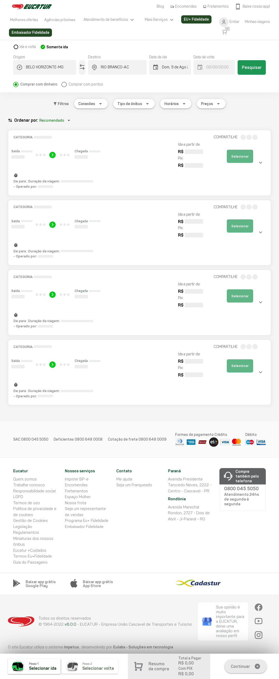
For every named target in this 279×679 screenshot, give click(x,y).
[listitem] (24, 19)
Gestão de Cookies (30, 520)
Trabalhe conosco (29, 485)
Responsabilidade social (34, 491)
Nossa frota (75, 503)
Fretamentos (76, 491)
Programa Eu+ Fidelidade (86, 520)
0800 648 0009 (152, 439)
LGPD (18, 496)
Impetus (72, 646)
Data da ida (158, 57)
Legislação (22, 526)
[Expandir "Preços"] (211, 104)
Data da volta (204, 57)
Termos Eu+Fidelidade (32, 556)
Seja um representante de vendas (85, 511)
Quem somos (25, 479)
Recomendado (51, 120)
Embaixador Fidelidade (84, 526)
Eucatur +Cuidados (29, 550)
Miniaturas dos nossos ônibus (33, 541)
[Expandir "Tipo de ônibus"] (134, 104)
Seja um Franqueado (134, 485)
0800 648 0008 (89, 439)
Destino (94, 57)
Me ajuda (124, 479)
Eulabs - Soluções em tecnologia (143, 646)
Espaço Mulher (78, 496)
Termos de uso (26, 503)
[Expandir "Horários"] (175, 104)
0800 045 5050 (34, 439)
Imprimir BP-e (77, 479)
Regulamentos (26, 532)
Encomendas (76, 485)
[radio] (37, 82)
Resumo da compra (158, 666)
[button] (139, 163)
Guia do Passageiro (30, 562)
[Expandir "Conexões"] (91, 104)
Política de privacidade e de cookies (34, 511)
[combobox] (48, 67)
